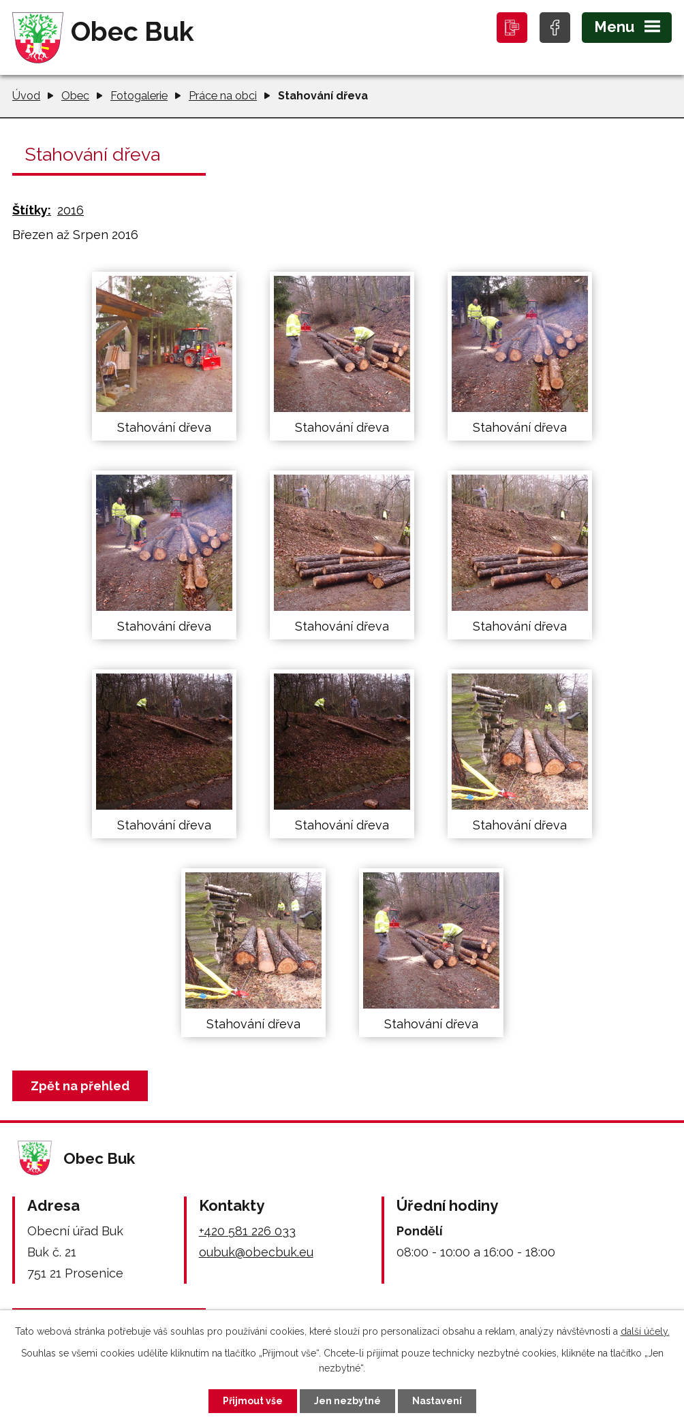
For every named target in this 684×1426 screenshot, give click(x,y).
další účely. (645, 1331)
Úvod (26, 95)
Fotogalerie (139, 95)
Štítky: (31, 210)
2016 (70, 210)
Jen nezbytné (347, 1400)
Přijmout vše (253, 1400)
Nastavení (437, 1400)
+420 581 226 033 (247, 1231)
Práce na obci (223, 95)
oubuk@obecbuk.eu (256, 1252)
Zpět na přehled (80, 1086)
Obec (75, 95)
